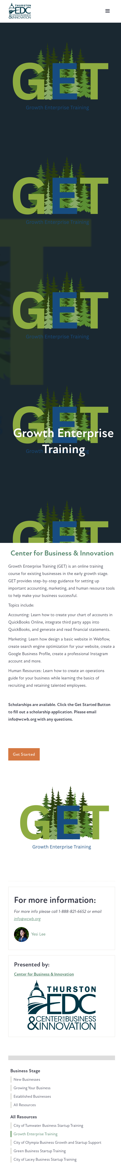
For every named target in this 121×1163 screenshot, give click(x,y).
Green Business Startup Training (40, 1151)
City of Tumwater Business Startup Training (48, 1125)
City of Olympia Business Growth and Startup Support (57, 1142)
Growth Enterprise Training (35, 1134)
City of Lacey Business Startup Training (45, 1159)
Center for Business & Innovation (62, 553)
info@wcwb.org (27, 918)
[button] (107, 11)
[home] (18, 10)
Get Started (24, 754)
